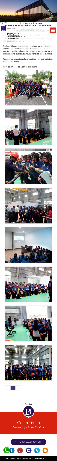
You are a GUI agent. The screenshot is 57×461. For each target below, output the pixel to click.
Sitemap (36, 458)
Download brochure (30, 442)
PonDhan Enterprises (13, 35)
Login (43, 458)
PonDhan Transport (13, 38)
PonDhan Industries (13, 33)
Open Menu (53, 30)
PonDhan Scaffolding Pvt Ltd (16, 36)
